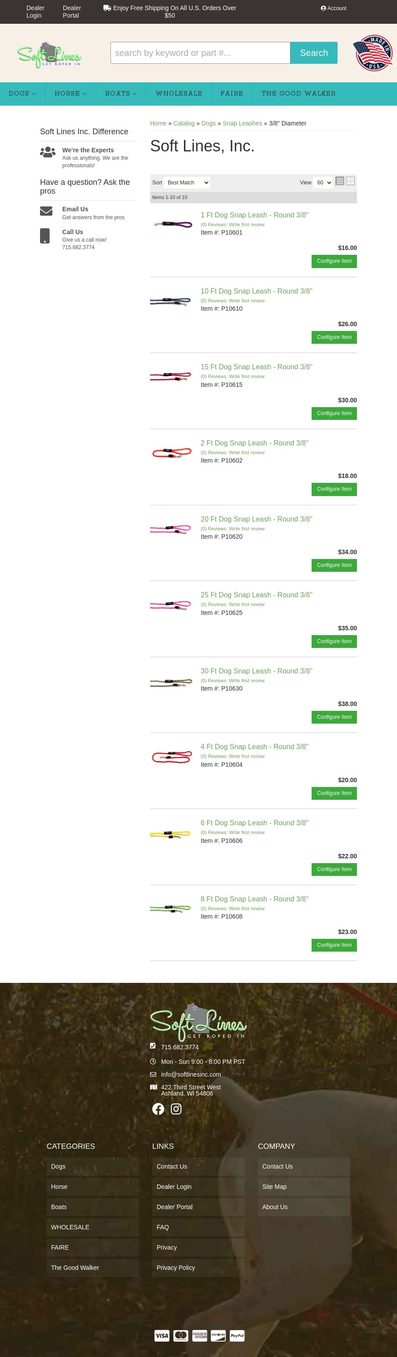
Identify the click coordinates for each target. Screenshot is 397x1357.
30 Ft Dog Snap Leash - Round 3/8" (256, 671)
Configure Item (334, 261)
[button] (224, 53)
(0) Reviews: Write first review (233, 224)
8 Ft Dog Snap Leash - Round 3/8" (255, 899)
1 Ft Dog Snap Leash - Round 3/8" (255, 215)
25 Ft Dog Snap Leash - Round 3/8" (256, 595)
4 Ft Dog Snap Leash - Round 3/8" (255, 746)
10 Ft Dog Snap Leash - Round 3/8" (256, 291)
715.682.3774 (180, 1047)
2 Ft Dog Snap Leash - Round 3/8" (255, 443)
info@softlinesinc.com (191, 1074)
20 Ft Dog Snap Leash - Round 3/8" (256, 519)
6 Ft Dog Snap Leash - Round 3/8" (255, 823)
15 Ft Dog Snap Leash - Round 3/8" (256, 367)
